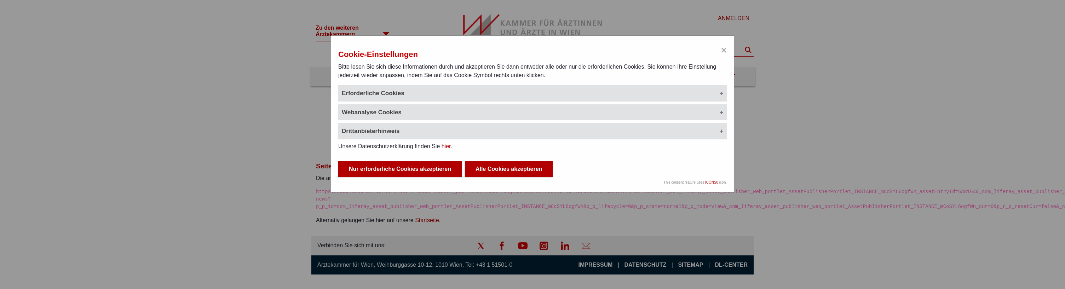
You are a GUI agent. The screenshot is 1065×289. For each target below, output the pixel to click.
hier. (447, 146)
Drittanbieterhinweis (370, 131)
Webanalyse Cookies (372, 112)
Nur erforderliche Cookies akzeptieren (400, 169)
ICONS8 (711, 182)
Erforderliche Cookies (373, 93)
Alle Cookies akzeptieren (509, 169)
